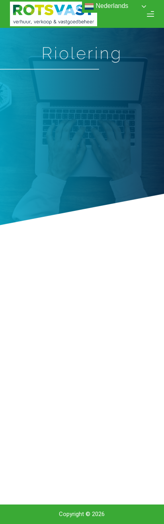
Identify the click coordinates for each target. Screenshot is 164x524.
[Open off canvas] (150, 14)
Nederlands (106, 6)
